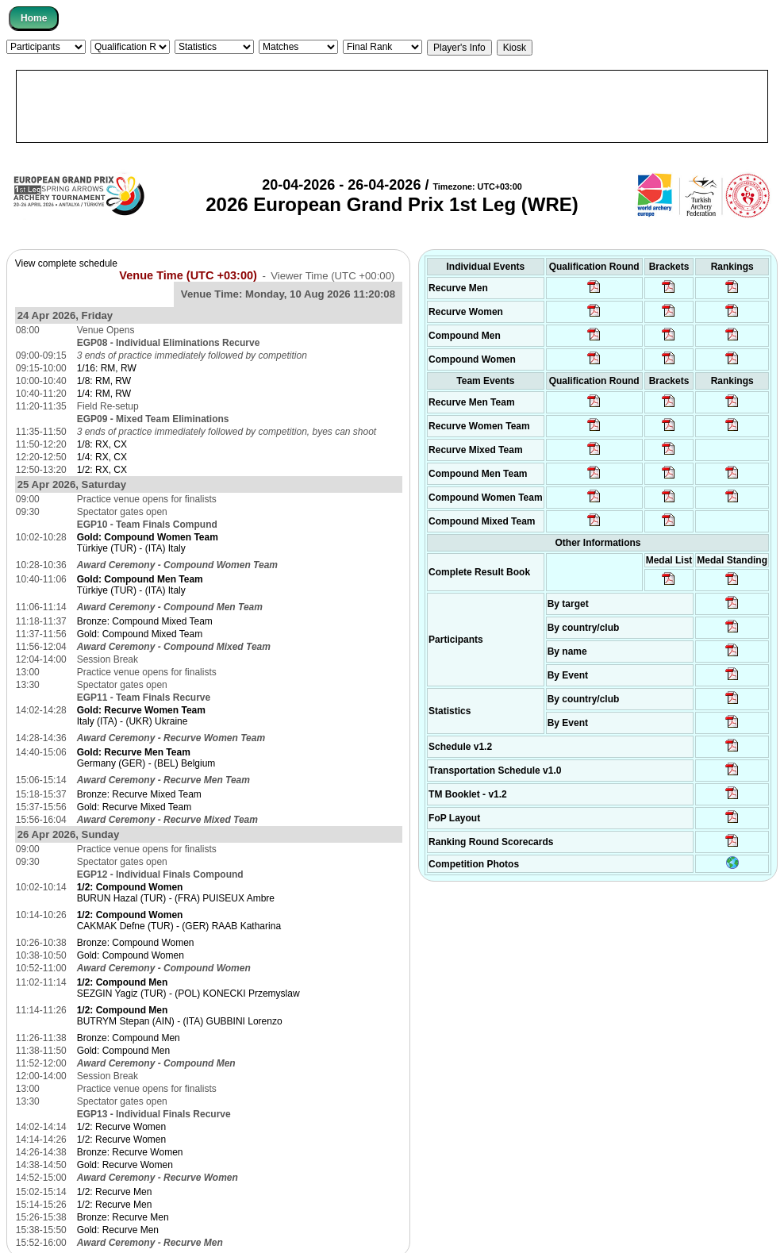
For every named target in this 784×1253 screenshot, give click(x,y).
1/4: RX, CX (102, 457)
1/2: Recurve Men (114, 1191)
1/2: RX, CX (102, 469)
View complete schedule (66, 263)
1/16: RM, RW (106, 368)
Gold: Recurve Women (125, 1164)
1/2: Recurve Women (122, 1126)
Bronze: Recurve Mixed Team (139, 794)
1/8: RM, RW (104, 380)
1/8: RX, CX (102, 444)
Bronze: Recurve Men (123, 1217)
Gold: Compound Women (130, 955)
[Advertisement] (392, 106)
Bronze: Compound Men (128, 1038)
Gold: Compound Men (123, 1050)
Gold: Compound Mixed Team (140, 634)
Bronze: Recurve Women (130, 1152)
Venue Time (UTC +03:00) (188, 275)
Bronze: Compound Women (135, 942)
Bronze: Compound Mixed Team (145, 621)
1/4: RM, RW (104, 393)
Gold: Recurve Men (118, 1230)
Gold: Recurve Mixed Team (134, 807)
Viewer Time (332, 276)
